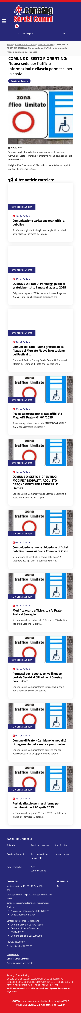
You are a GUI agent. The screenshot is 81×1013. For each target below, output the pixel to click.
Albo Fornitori (61, 845)
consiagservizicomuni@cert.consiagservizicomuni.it (29, 894)
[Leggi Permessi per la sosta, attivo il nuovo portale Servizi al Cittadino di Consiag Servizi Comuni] (40, 649)
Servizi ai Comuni (15, 854)
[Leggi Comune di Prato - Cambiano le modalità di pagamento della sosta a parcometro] (40, 716)
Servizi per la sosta (19, 81)
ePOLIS (65, 1001)
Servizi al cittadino (40, 845)
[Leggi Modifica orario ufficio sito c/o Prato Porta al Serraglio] (40, 586)
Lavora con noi (62, 854)
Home (10, 44)
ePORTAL (16, 1001)
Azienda (11, 845)
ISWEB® (61, 1005)
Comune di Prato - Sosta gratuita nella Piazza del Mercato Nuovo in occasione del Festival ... (39, 350)
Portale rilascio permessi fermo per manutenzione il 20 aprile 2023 (36, 805)
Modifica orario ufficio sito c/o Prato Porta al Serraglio (37, 612)
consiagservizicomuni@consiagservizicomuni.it (28, 902)
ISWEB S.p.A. (36, 1005)
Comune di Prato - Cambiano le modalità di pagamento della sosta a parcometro (39, 742)
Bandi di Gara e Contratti (18, 958)
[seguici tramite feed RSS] (57, 886)
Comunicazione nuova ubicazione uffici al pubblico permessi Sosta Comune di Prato (40, 549)
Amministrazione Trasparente (39, 856)
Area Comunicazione (25, 44)
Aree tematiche (14, 867)
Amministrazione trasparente (20, 962)
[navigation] (4, 21)
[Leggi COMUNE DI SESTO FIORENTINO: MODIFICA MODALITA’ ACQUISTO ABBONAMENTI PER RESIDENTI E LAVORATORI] (40, 452)
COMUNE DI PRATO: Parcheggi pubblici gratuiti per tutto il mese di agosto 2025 (39, 285)
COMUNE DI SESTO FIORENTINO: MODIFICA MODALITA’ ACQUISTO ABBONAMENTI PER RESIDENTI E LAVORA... (35, 482)
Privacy (10, 975)
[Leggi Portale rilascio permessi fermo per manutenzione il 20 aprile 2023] (40, 779)
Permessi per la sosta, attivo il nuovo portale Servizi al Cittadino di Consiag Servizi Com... (37, 677)
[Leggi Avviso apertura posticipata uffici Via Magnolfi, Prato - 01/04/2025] (40, 389)
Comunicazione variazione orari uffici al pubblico (39, 222)
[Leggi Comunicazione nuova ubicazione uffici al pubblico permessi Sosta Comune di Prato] (40, 522)
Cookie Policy (22, 975)
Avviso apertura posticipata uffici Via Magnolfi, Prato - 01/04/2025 (37, 415)
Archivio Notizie (46, 44)
